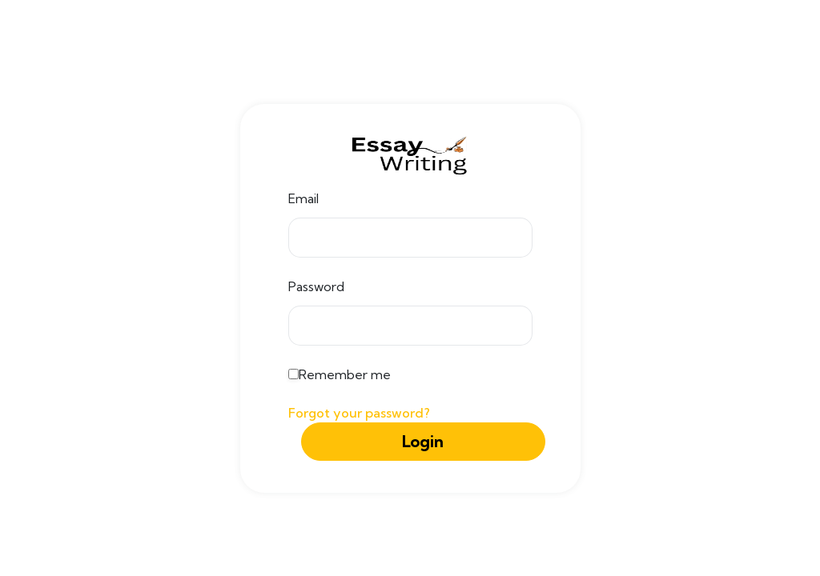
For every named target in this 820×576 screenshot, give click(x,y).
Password (316, 286)
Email (303, 198)
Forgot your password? (359, 413)
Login (423, 441)
